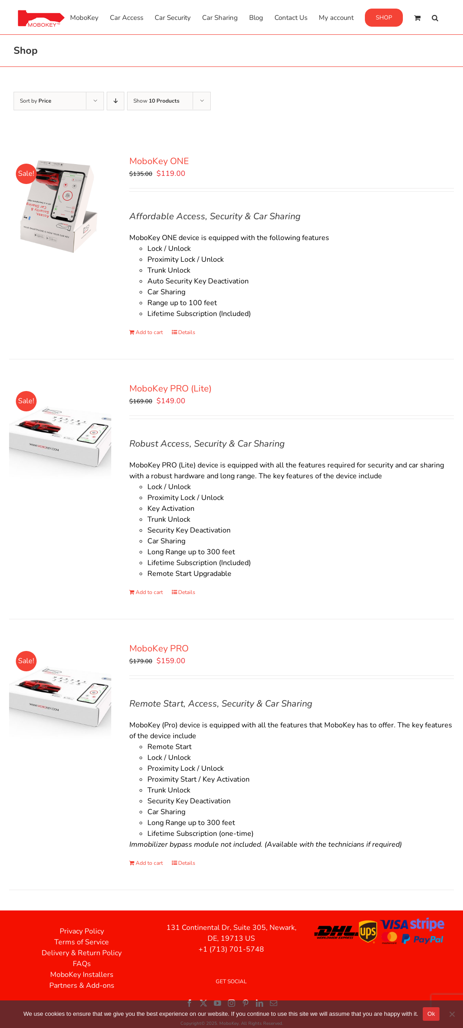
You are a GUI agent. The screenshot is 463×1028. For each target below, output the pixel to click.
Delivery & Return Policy (82, 953)
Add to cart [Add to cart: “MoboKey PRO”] (149, 863)
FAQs (82, 964)
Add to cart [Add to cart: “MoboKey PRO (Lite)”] (149, 592)
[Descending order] (115, 101)
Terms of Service (81, 942)
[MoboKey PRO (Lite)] (60, 433)
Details (186, 332)
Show (156, 100)
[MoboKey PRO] (60, 693)
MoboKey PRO (159, 648)
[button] (435, 17)
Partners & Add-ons (81, 985)
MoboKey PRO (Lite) (170, 388)
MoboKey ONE (159, 161)
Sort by (36, 100)
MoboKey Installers (81, 975)
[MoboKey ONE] (60, 206)
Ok (431, 1013)
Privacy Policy (82, 931)
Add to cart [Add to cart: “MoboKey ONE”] (149, 332)
